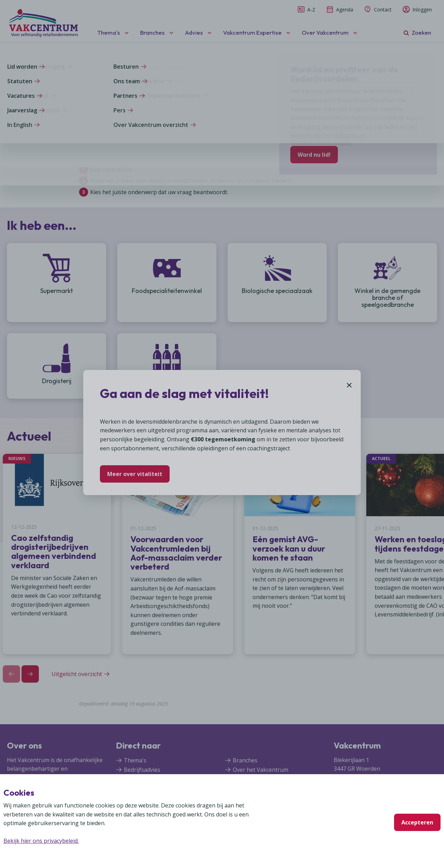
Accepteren (417, 822)
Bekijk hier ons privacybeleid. (41, 841)
